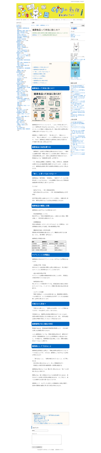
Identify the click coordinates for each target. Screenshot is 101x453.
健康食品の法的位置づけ (40, 69)
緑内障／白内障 (21, 111)
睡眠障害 (19, 79)
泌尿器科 (18, 66)
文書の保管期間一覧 (39, 418)
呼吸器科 (18, 53)
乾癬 (18, 102)
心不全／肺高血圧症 (22, 50)
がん (17, 126)
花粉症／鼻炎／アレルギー (23, 113)
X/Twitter (76, 77)
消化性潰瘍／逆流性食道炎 (23, 60)
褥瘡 (18, 104)
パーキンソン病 (21, 77)
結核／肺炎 (20, 57)
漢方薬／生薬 (20, 39)
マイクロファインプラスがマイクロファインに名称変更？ (78, 154)
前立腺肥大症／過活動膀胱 (23, 68)
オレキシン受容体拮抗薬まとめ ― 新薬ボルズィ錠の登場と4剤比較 (78, 137)
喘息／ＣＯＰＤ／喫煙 (22, 55)
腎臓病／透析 (20, 70)
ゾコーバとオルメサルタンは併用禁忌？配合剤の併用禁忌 (78, 112)
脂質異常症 (20, 44)
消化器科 (18, 58)
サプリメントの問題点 (39, 76)
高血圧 (18, 43)
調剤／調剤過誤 (21, 32)
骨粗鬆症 (19, 119)
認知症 (18, 80)
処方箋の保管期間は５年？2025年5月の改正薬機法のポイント (78, 87)
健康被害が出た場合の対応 (40, 80)
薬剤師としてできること (40, 82)
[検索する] (75, 25)
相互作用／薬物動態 (22, 36)
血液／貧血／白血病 (22, 51)
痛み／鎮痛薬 (20, 120)
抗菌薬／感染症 (21, 124)
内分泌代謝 (19, 83)
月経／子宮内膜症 (21, 94)
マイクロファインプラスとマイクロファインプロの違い (78, 128)
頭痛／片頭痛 (20, 81)
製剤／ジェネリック (22, 33)
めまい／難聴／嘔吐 (22, 116)
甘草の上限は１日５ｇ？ (41, 421)
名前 (33, 430)
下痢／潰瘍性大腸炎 (22, 65)
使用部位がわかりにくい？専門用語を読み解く (47, 415)
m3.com (73, 34)
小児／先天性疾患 (21, 95)
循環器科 (18, 41)
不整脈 (18, 48)
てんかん (19, 76)
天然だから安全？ (38, 78)
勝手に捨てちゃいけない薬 (41, 420)
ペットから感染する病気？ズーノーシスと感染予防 (48, 423)
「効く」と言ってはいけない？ (41, 71)
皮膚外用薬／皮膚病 (22, 98)
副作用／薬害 (20, 35)
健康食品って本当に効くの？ (46, 30)
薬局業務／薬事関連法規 (23, 28)
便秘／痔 (19, 64)
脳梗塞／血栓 (20, 46)
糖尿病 (18, 84)
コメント (34, 433)
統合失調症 (20, 74)
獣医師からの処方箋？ (40, 417)
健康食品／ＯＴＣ (36, 35)
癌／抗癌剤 (20, 127)
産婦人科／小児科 (20, 91)
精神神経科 (19, 72)
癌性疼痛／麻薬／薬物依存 (23, 129)
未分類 (18, 25)
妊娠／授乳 (20, 93)
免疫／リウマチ (21, 123)
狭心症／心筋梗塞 (21, 47)
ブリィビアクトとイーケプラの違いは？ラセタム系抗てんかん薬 (78, 147)
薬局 (17, 26)
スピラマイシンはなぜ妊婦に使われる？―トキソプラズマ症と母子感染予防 (78, 102)
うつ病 (18, 73)
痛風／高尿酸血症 (21, 86)
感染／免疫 (19, 122)
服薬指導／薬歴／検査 (22, 30)
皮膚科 (18, 97)
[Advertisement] (50, 49)
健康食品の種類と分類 (39, 73)
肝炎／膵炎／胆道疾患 (22, 62)
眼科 (17, 108)
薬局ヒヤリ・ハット (75, 35)
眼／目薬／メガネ (21, 109)
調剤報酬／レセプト (22, 37)
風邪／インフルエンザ (22, 54)
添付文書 (73, 36)
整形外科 (18, 117)
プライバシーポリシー (76, 79)
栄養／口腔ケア (21, 90)
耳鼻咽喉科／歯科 (20, 112)
